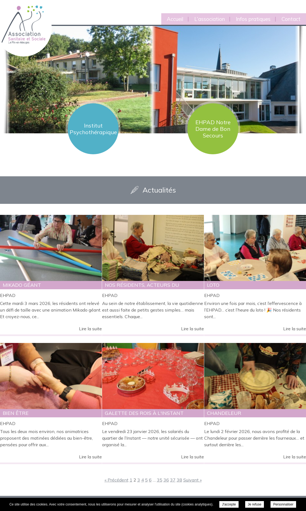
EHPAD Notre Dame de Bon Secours (213, 129)
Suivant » (192, 480)
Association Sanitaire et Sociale (20, 19)
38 (179, 480)
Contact (291, 19)
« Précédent (117, 480)
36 (166, 480)
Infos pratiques (253, 19)
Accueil (175, 19)
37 (173, 480)
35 (159, 480)
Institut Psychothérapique (93, 129)
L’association (209, 19)
